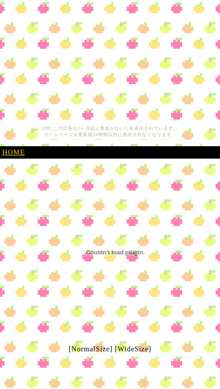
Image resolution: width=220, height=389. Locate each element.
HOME (13, 152)
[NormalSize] (90, 349)
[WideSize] (133, 349)
